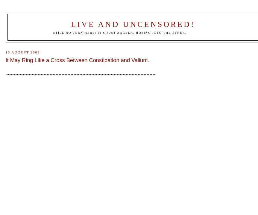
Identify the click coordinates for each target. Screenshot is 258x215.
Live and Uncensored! (133, 24)
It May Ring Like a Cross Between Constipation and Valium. (77, 60)
